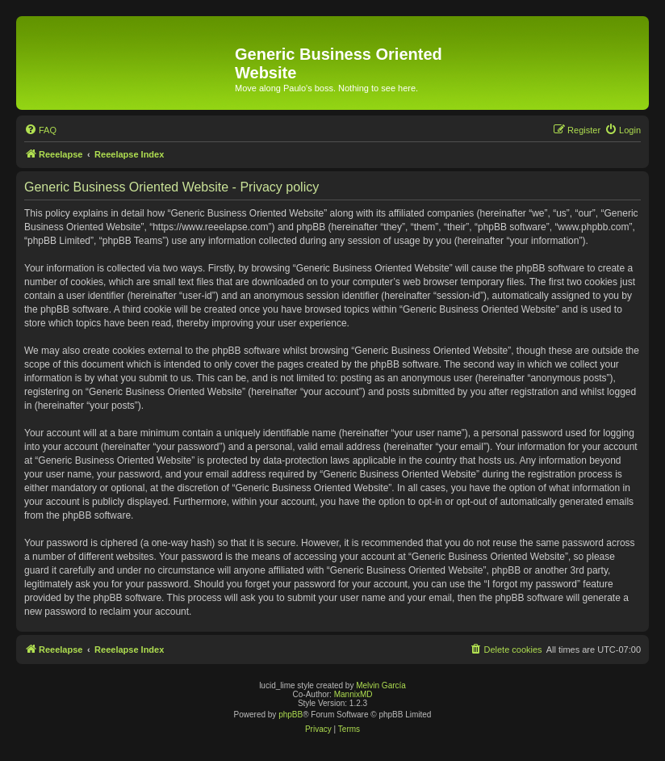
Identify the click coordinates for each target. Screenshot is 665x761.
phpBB (290, 714)
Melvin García (381, 685)
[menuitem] (40, 130)
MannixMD (353, 694)
